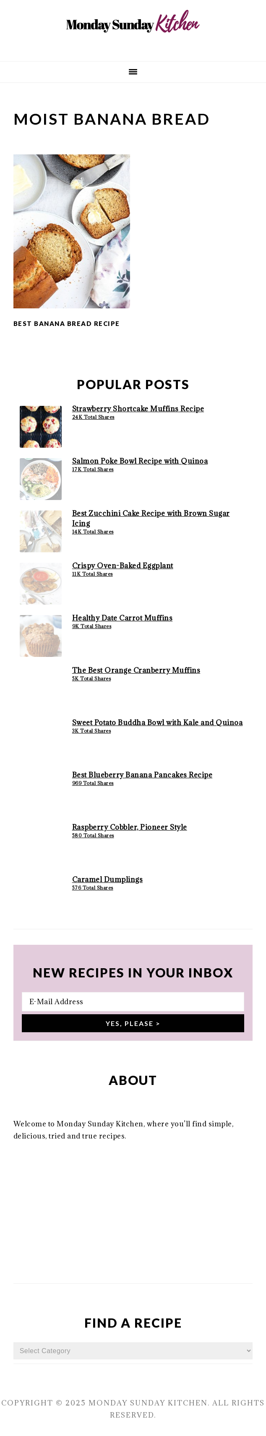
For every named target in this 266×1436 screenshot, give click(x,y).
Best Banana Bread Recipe (66, 323)
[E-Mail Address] (133, 1001)
